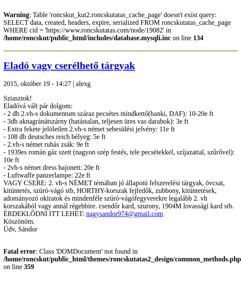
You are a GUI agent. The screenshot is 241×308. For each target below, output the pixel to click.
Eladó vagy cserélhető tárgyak (69, 65)
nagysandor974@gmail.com (124, 213)
